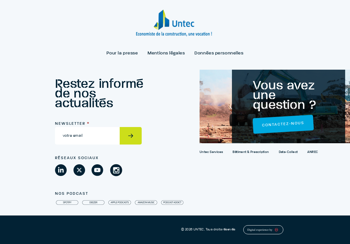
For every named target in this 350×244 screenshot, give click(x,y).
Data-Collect (288, 152)
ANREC (312, 152)
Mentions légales (166, 53)
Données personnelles (218, 53)
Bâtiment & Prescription (251, 152)
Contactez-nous (283, 124)
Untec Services (211, 152)
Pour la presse (122, 53)
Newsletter (72, 124)
